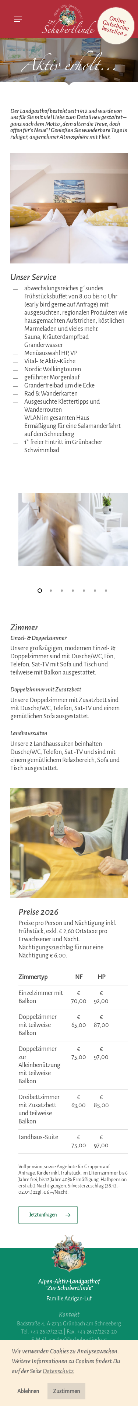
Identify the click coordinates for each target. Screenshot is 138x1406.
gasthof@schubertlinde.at (78, 1340)
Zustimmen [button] (66, 1391)
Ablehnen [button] (28, 1391)
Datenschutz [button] (58, 1371)
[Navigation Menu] (18, 19)
